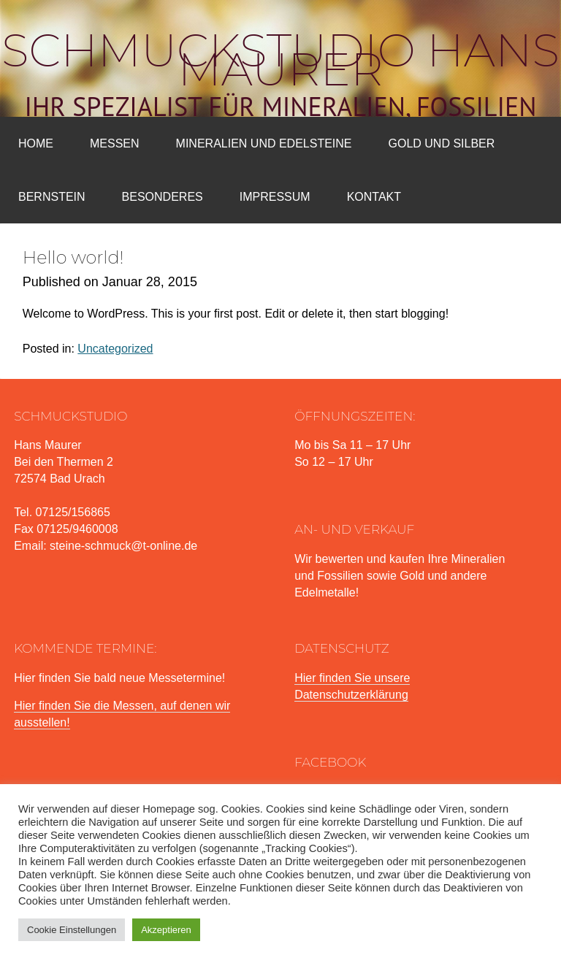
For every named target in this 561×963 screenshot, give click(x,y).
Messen (115, 143)
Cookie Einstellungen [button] (71, 929)
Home (35, 143)
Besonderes (162, 197)
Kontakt (374, 197)
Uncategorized (115, 348)
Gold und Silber (442, 143)
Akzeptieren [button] (166, 929)
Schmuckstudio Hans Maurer (280, 60)
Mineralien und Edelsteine (264, 143)
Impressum (275, 197)
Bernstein (51, 197)
